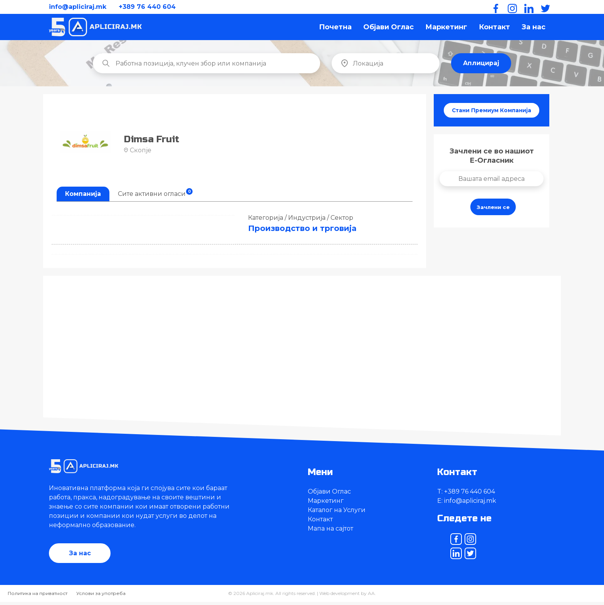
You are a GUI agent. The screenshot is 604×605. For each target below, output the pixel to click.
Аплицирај (481, 65)
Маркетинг (446, 28)
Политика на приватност (37, 596)
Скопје (137, 153)
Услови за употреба (101, 596)
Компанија (83, 196)
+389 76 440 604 (147, 6)
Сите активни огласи (155, 195)
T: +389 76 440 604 (466, 494)
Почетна (335, 28)
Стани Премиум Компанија (491, 113)
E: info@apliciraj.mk (466, 503)
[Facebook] (494, 7)
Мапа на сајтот (330, 531)
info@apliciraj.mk (77, 6)
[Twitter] (544, 7)
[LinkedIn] (527, 7)
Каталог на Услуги (337, 512)
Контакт (494, 28)
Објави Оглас (388, 28)
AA (371, 596)
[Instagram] (510, 7)
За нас (533, 28)
